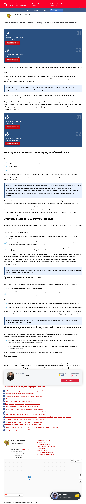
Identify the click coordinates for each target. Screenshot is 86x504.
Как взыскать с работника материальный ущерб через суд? (25, 409)
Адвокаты (27, 10)
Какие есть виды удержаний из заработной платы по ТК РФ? (26, 412)
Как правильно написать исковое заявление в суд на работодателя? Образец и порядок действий (38, 417)
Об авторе (69, 380)
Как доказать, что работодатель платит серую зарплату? (24, 422)
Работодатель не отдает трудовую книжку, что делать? (24, 391)
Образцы (36, 10)
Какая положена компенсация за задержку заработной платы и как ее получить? (32, 427)
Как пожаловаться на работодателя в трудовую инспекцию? (25, 414)
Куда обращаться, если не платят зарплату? (20, 394)
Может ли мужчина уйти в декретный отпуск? (20, 401)
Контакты (44, 10)
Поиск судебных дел (56, 10)
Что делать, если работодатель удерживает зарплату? (23, 425)
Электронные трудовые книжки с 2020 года (20, 430)
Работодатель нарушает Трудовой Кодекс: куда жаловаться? (26, 419)
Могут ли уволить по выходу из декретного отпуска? (23, 406)
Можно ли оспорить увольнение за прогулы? (20, 399)
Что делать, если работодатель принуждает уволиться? (24, 396)
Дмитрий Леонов (23, 375)
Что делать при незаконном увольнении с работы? (22, 404)
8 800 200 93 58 (24, 449)
